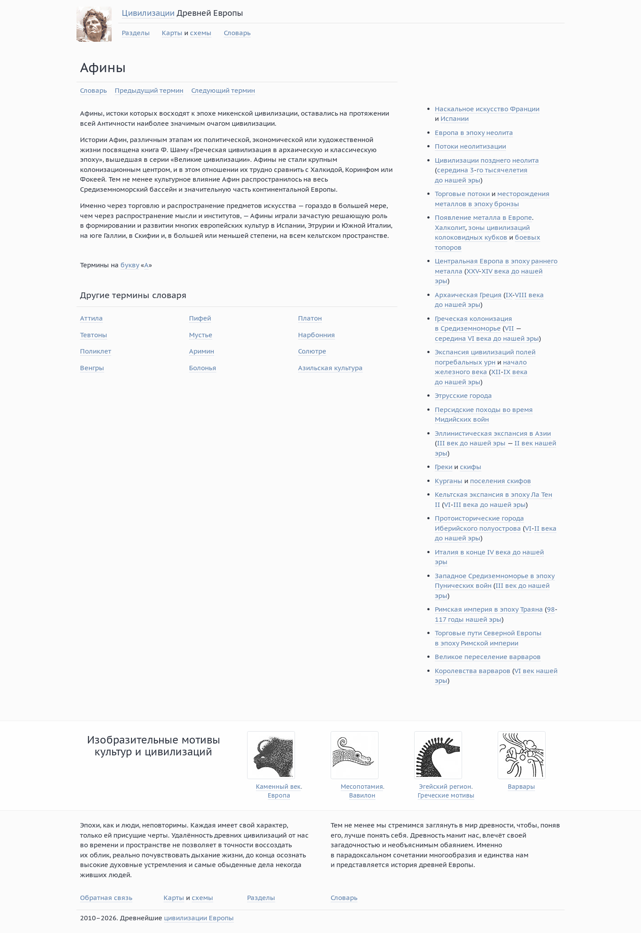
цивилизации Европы (199, 918)
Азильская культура (330, 368)
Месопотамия (362, 787)
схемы (200, 33)
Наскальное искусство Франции (487, 109)
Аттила (91, 318)
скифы (470, 467)
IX (509, 295)
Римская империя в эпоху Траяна (489, 609)
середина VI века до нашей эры (487, 338)
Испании (455, 118)
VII (509, 328)
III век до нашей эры (471, 443)
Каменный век (278, 787)
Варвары (521, 787)
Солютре (312, 351)
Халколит (450, 227)
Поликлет (95, 351)
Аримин (201, 351)
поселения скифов (500, 481)
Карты (172, 33)
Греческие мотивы (446, 795)
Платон (310, 318)
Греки (443, 467)
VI (447, 504)
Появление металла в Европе (483, 217)
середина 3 (455, 170)
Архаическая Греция (468, 295)
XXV (472, 271)
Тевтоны (93, 335)
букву (129, 265)
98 (551, 609)
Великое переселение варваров (488, 656)
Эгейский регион (445, 787)
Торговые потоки (462, 194)
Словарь (237, 33)
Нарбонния (316, 335)
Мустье (200, 335)
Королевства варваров (472, 671)
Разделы (136, 33)
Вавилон (362, 795)
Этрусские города (463, 395)
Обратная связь (106, 897)
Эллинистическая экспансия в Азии (493, 433)
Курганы (449, 481)
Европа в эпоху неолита (474, 132)
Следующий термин (223, 90)
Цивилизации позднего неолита (487, 160)
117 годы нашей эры (468, 619)
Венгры (92, 368)
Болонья (202, 368)
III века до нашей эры (489, 504)
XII (496, 372)
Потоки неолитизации (470, 146)
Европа (279, 795)
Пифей (200, 318)
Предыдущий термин (149, 90)
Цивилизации (148, 13)
